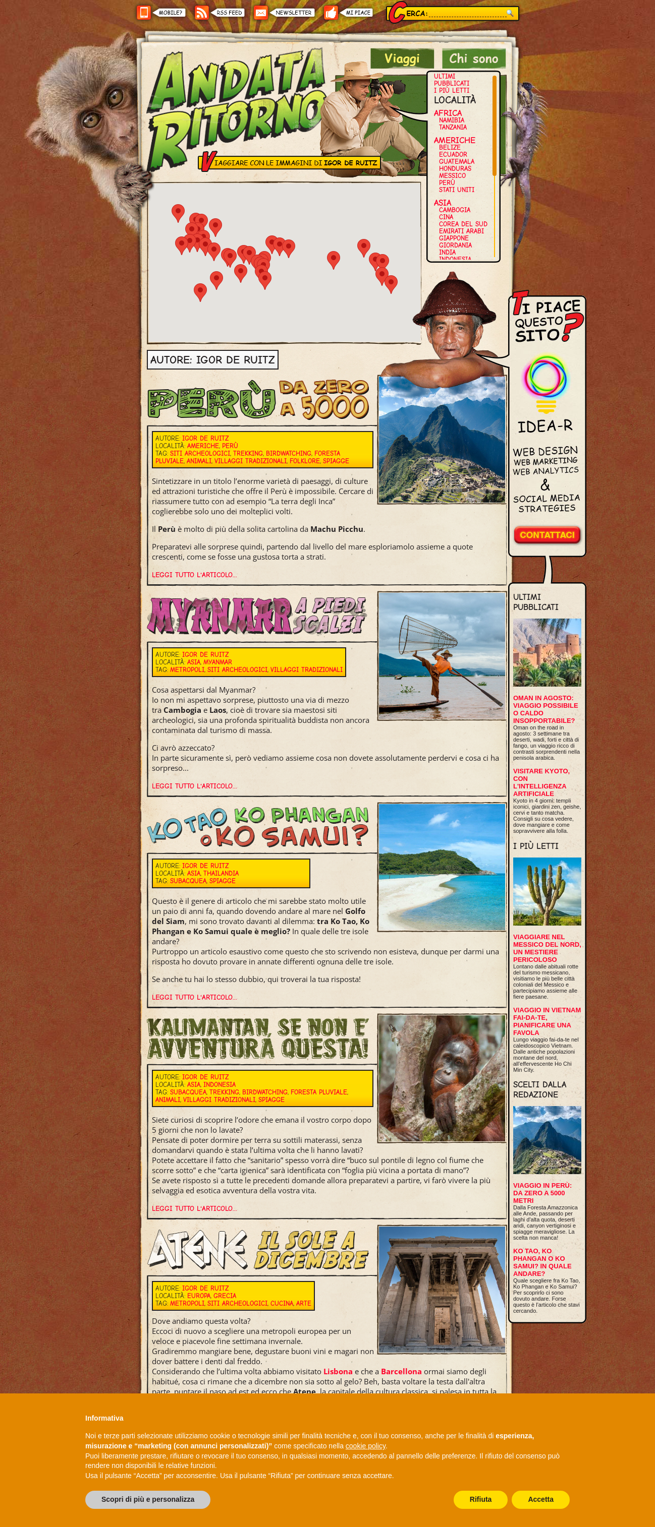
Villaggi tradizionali (250, 461)
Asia (442, 203)
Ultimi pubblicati (451, 80)
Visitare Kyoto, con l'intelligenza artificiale (541, 782)
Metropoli (187, 670)
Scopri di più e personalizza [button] (147, 1499)
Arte (303, 1303)
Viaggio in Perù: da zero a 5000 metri (542, 1193)
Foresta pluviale (319, 1092)
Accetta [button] (541, 1499)
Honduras (455, 168)
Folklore (305, 461)
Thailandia (221, 873)
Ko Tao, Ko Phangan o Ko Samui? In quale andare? (542, 1262)
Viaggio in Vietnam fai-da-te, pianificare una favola (547, 1021)
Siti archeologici (200, 453)
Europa (198, 1296)
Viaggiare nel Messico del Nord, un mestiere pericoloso (547, 948)
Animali (199, 461)
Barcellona (401, 1371)
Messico (452, 175)
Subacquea (188, 881)
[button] (240, 273)
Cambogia (454, 210)
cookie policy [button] (366, 1446)
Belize (450, 147)
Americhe (454, 140)
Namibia (451, 120)
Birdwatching (288, 453)
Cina (446, 217)
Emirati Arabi (461, 231)
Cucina (281, 1303)
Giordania (455, 245)
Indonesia (455, 259)
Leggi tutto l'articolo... (194, 575)
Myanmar (217, 662)
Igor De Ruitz (205, 438)
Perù (447, 183)
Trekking (248, 453)
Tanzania (453, 127)
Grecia (224, 1296)
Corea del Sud (463, 224)
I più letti (451, 90)
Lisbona (338, 1371)
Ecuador (453, 154)
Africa (448, 113)
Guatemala (456, 161)
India (447, 252)
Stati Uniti (456, 190)
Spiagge (336, 461)
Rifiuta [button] (481, 1499)
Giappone (454, 238)
